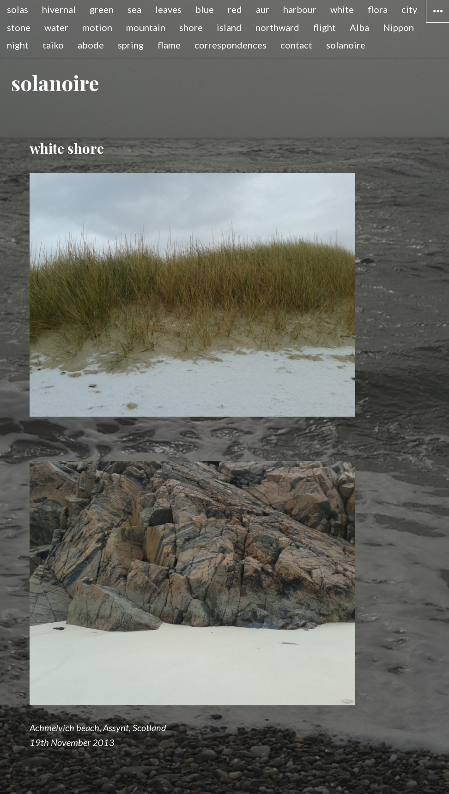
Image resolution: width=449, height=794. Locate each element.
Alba (359, 27)
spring (131, 44)
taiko (53, 44)
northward (277, 27)
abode (91, 44)
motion (97, 27)
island (229, 27)
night (18, 44)
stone (18, 27)
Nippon (398, 27)
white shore (67, 148)
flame (169, 44)
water (56, 27)
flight (324, 27)
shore (191, 27)
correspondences (230, 44)
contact (296, 44)
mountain (145, 27)
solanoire (345, 44)
